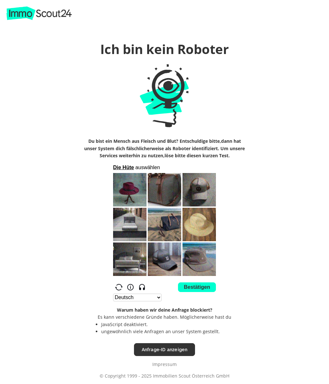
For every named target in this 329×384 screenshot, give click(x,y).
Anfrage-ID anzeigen (165, 349)
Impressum (164, 364)
